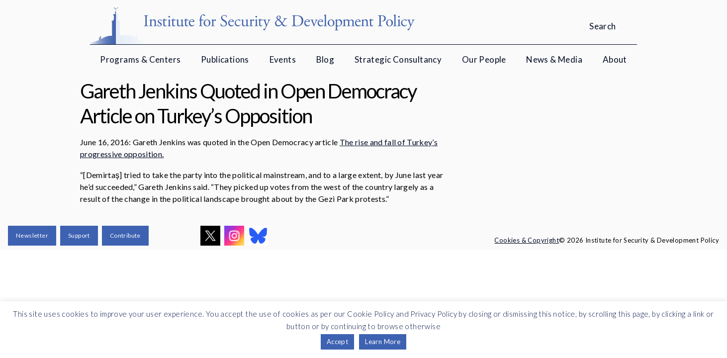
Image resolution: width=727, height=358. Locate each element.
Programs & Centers (140, 59)
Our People (484, 59)
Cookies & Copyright (526, 240)
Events (283, 59)
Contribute (125, 235)
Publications (225, 59)
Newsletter (32, 235)
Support (79, 235)
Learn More (382, 342)
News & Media (554, 59)
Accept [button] (337, 342)
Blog (325, 59)
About (615, 59)
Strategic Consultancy (398, 59)
